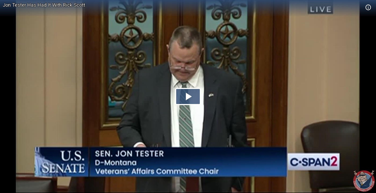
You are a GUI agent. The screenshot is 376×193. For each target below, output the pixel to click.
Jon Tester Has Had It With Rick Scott (44, 5)
